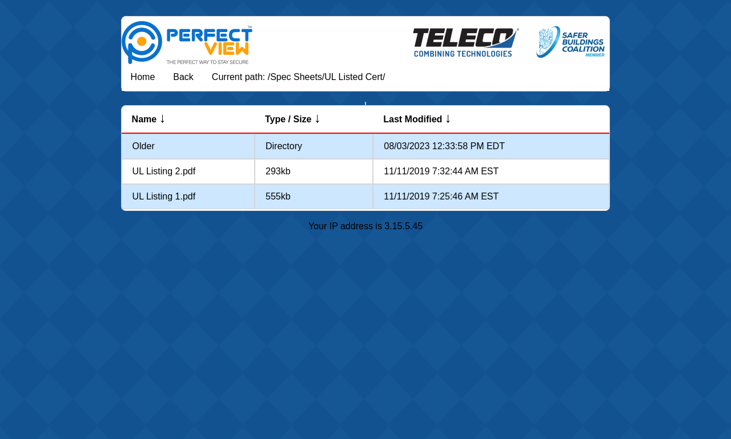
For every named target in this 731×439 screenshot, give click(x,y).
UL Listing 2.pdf (164, 171)
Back (183, 77)
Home (143, 77)
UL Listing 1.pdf (164, 196)
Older (143, 146)
